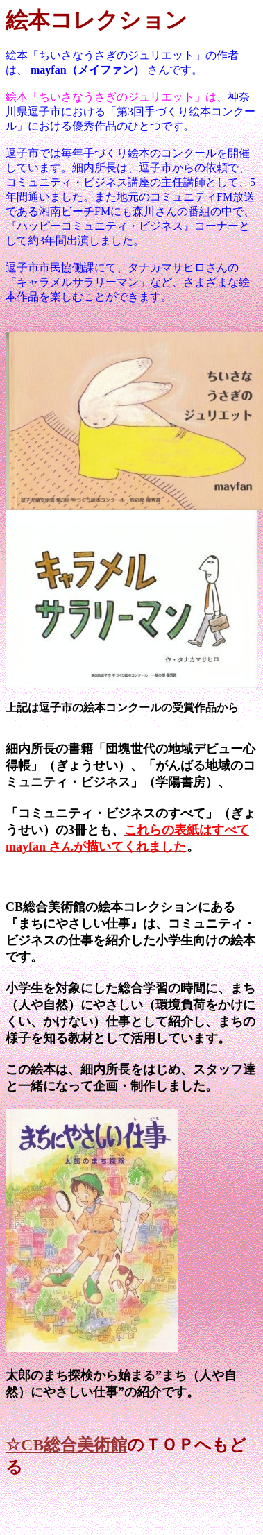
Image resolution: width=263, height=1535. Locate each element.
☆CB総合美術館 (66, 1445)
